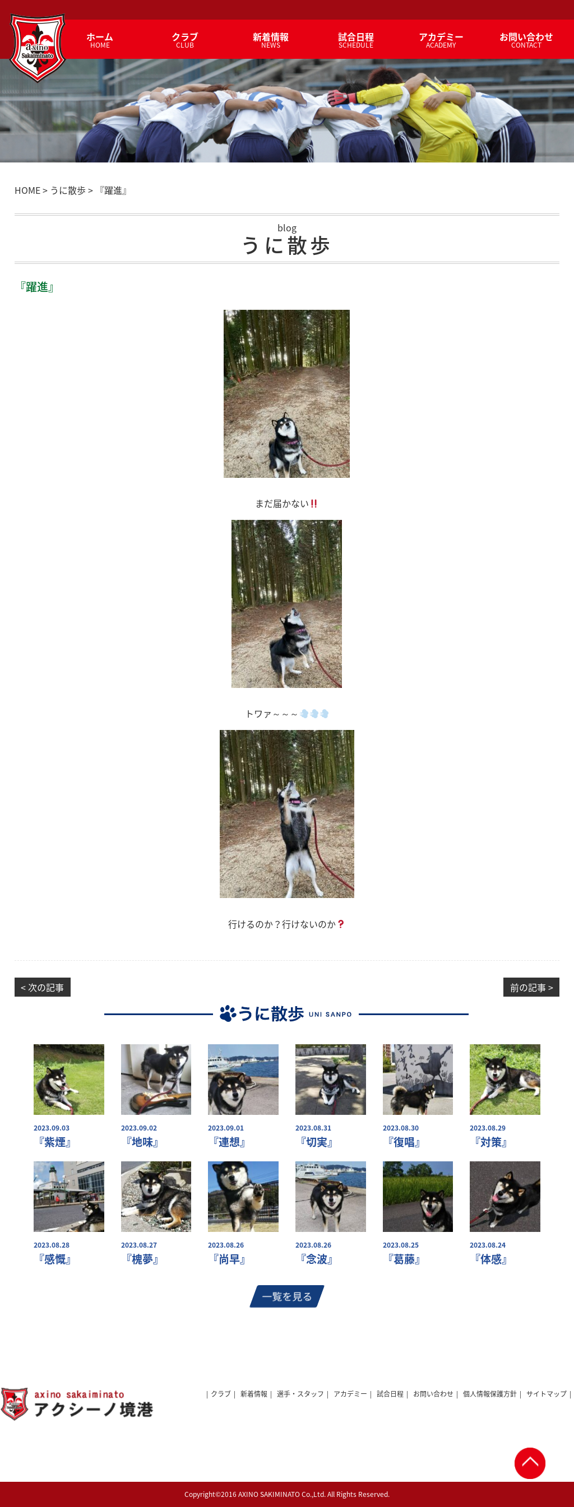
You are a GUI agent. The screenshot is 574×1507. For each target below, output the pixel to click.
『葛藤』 (404, 1259)
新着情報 (253, 1394)
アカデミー (350, 1394)
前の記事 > (531, 987)
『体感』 (491, 1259)
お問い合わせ (433, 1394)
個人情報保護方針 (490, 1394)
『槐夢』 (142, 1259)
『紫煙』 (55, 1142)
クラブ (221, 1394)
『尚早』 (229, 1259)
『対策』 (491, 1142)
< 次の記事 (42, 987)
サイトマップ (546, 1394)
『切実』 (316, 1142)
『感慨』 (55, 1259)
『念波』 (316, 1259)
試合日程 (390, 1394)
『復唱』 (404, 1142)
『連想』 (229, 1142)
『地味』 (142, 1142)
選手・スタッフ (300, 1394)
